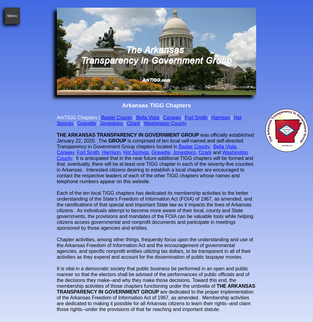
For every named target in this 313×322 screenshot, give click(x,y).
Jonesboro (111, 123)
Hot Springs (136, 152)
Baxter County (116, 117)
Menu (12, 15)
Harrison (221, 117)
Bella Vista (147, 117)
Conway (172, 117)
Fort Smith (196, 117)
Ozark (133, 123)
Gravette (86, 123)
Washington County (165, 123)
